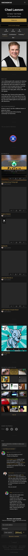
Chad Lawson (6, 184)
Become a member (14, 536)
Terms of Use (6, 547)
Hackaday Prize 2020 (11, 407)
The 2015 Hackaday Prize (19, 377)
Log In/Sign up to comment (9, 448)
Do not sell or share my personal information (14, 549)
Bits (13, 37)
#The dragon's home (12, 459)
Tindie (4, 354)
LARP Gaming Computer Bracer (10, 310)
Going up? (14, 542)
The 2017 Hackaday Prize (2, 385)
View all (14, 414)
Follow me (14, 20)
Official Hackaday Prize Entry (4, 221)
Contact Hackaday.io (12, 546)
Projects (5, 34)
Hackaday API (22, 547)
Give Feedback (22, 546)
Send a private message (14, 25)
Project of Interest (6, 214)
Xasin (8, 452)
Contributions (13, 34)
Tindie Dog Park (5, 353)
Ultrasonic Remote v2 (7, 278)
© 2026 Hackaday (14, 552)
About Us (4, 546)
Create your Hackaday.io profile (8, 520)
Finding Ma (4, 246)
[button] (24, 2)
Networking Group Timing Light (9, 182)
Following (22, 34)
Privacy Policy (14, 547)
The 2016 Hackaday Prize (2, 392)
